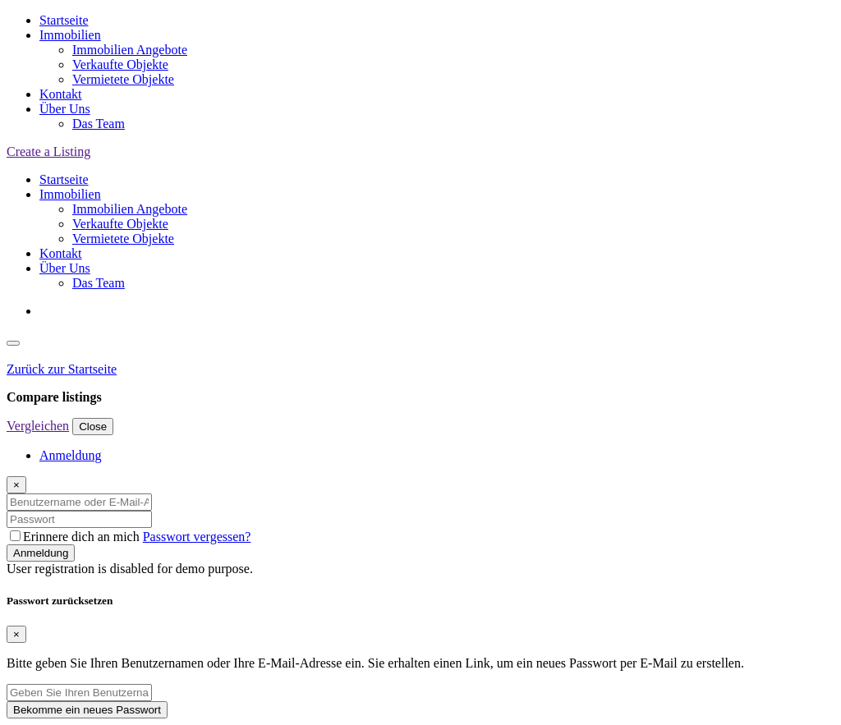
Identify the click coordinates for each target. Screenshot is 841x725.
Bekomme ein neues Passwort (87, 710)
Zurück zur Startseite (62, 369)
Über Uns (64, 109)
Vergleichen (38, 426)
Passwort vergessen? (197, 537)
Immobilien (70, 35)
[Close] (16, 484)
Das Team (98, 124)
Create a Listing (48, 151)
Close (93, 426)
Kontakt (60, 94)
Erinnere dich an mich (76, 537)
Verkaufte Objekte (120, 64)
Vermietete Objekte (123, 79)
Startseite (64, 20)
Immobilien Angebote (129, 50)
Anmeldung (40, 553)
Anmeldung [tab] (70, 455)
